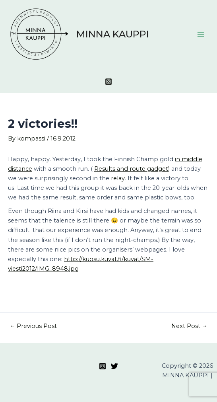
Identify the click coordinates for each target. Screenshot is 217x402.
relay (118, 178)
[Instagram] (108, 81)
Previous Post (33, 326)
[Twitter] (114, 366)
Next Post (189, 326)
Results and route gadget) (132, 168)
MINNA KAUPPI (112, 34)
